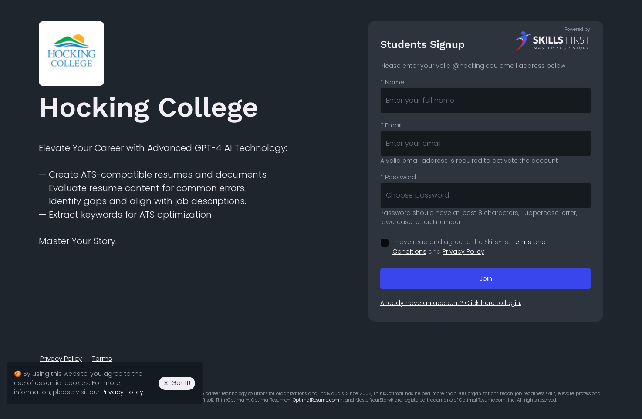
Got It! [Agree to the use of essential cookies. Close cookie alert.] (176, 382)
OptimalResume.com (316, 400)
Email (391, 125)
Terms (102, 358)
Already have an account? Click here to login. (450, 302)
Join (486, 278)
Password (398, 176)
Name (392, 82)
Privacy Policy (463, 251)
